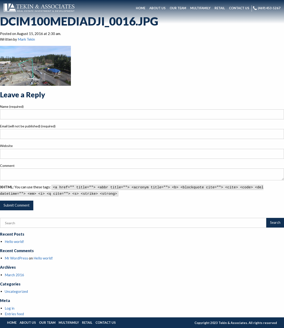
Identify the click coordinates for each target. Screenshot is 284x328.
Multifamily (69, 322)
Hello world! (14, 241)
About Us (28, 322)
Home (12, 322)
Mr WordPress (16, 258)
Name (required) (12, 106)
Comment (7, 166)
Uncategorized (16, 291)
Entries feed (14, 314)
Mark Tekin (26, 39)
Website (6, 146)
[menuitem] (140, 8)
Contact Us (105, 322)
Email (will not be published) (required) (28, 126)
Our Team (47, 322)
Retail (87, 322)
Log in (9, 308)
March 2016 (14, 275)
